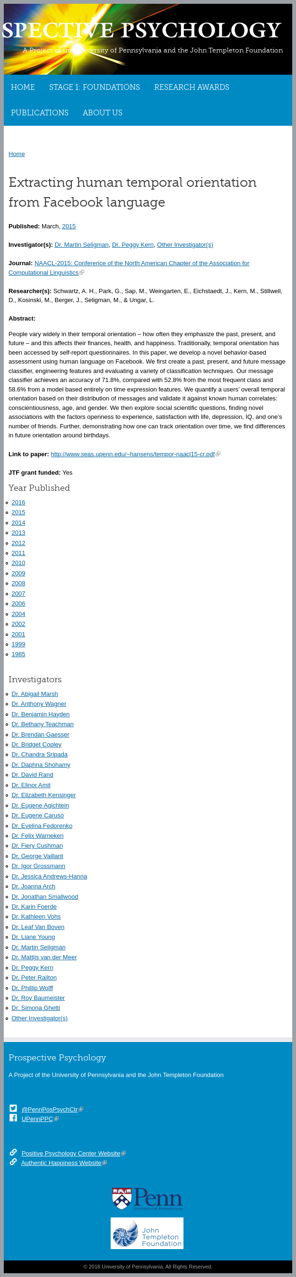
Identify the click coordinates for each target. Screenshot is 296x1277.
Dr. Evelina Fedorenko (42, 825)
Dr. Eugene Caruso (38, 815)
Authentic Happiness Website (61, 1162)
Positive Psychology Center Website (71, 1153)
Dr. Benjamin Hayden (41, 714)
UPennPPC (37, 1118)
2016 (19, 502)
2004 (19, 613)
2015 (69, 226)
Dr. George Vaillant (37, 856)
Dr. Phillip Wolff (32, 987)
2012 (19, 543)
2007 (19, 593)
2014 (19, 522)
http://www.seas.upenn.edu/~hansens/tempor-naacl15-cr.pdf (133, 454)
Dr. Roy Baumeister (38, 997)
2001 (19, 634)
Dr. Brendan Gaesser (41, 734)
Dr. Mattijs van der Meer (44, 957)
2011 (19, 552)
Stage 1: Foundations (94, 87)
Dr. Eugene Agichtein (40, 805)
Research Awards (191, 87)
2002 (19, 623)
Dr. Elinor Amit (31, 785)
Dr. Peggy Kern (133, 244)
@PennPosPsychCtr (50, 1109)
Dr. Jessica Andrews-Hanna (49, 876)
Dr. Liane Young (33, 936)
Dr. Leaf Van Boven (38, 926)
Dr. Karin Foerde (34, 906)
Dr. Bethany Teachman (43, 724)
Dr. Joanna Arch (34, 886)
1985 (19, 654)
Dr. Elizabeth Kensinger (44, 795)
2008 (19, 583)
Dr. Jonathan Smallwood (45, 896)
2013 (19, 532)
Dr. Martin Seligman (82, 244)
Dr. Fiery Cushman (37, 845)
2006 (19, 603)
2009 (19, 573)
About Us (102, 113)
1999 (19, 644)
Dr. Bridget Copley (37, 744)
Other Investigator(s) (185, 244)
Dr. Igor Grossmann (38, 865)
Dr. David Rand (32, 774)
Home (23, 87)
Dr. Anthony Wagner (39, 703)
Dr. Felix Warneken (38, 835)
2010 (19, 562)
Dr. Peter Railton (34, 977)
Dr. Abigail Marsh (35, 693)
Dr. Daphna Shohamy (41, 764)
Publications (40, 113)
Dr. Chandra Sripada (40, 754)
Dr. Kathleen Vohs (36, 916)
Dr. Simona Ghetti (36, 1007)
